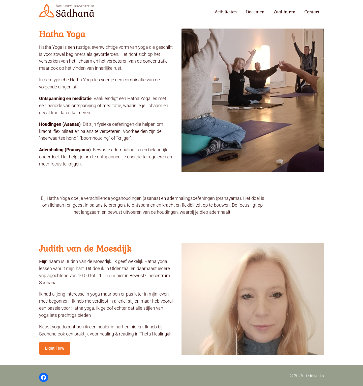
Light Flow (56, 349)
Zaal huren (284, 11)
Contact (312, 11)
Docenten (255, 11)
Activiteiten (226, 11)
